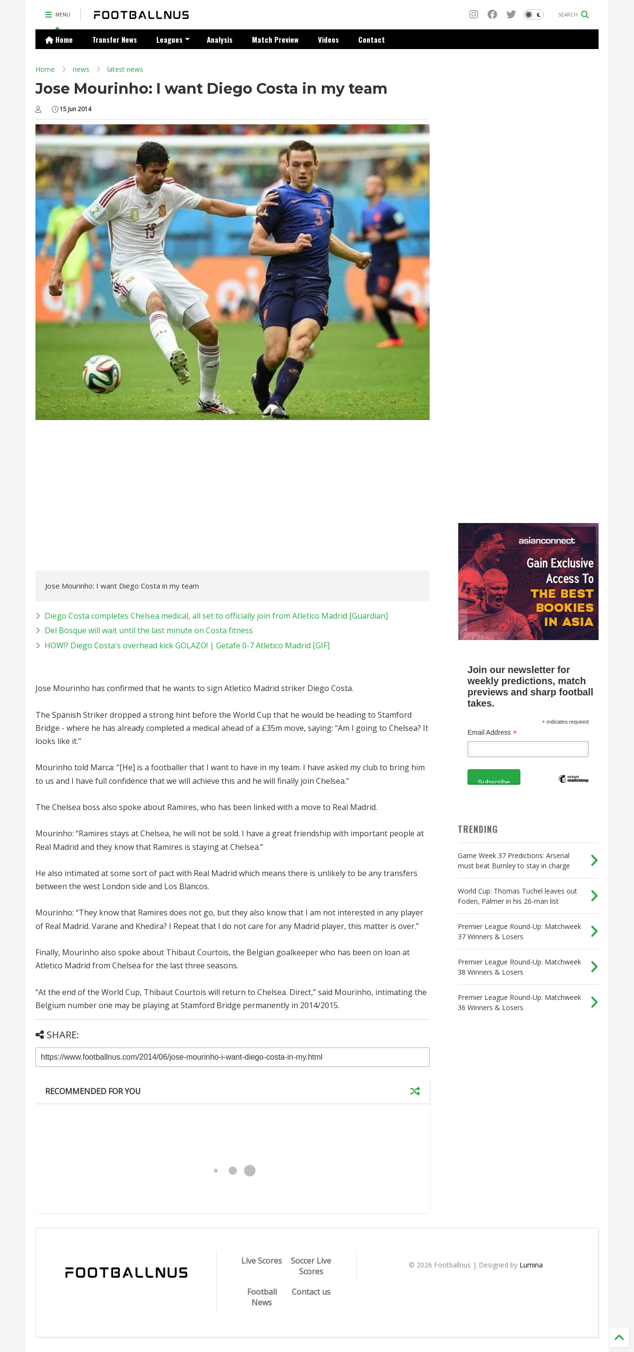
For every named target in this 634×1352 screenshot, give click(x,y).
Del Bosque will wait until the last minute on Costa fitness (149, 630)
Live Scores (261, 1260)
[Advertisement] (117, 498)
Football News (262, 1297)
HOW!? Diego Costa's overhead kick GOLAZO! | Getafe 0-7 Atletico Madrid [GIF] (187, 645)
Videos (328, 39)
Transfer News (114, 39)
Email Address (492, 732)
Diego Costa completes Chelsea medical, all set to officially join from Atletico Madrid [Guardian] (216, 615)
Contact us (311, 1291)
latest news (125, 69)
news (81, 69)
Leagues (173, 39)
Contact (371, 39)
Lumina (531, 1264)
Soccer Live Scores (311, 1266)
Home (59, 39)
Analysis (220, 39)
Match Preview (275, 39)
